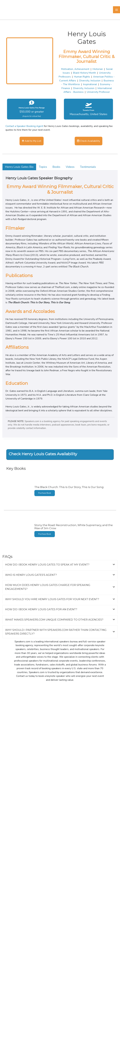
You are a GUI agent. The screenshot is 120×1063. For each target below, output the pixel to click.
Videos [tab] (70, 167)
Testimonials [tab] (88, 167)
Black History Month (84, 73)
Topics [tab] (43, 167)
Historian (97, 69)
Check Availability (88, 141)
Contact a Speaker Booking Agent (24, 126)
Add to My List (31, 141)
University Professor (98, 92)
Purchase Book (44, 493)
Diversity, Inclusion (89, 80)
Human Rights (82, 76)
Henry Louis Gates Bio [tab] (19, 167)
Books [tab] (56, 167)
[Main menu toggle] (116, 9)
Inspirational (90, 84)
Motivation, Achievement (75, 69)
